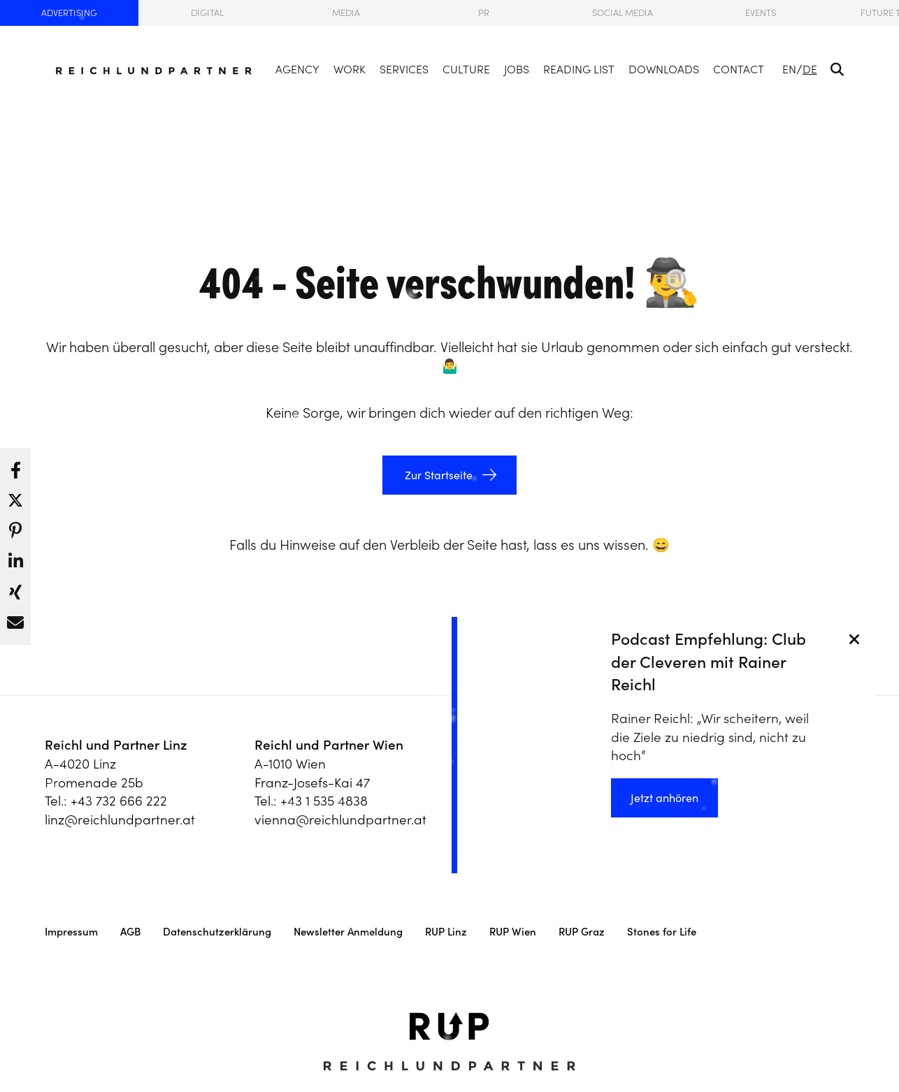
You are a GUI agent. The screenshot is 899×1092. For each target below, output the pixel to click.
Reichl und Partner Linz (116, 744)
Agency (297, 69)
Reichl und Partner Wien (328, 744)
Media (346, 13)
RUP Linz (446, 931)
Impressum (71, 931)
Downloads (663, 69)
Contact (738, 69)
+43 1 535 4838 (324, 800)
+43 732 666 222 (119, 800)
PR (483, 13)
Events (760, 13)
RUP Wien (512, 931)
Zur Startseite (437, 475)
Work (349, 69)
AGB (130, 931)
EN (789, 69)
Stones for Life (661, 931)
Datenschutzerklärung (217, 931)
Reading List (578, 69)
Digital (207, 13)
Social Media (622, 13)
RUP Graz (582, 931)
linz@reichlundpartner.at (120, 819)
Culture (466, 69)
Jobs (516, 69)
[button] (15, 467)
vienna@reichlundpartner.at (340, 819)
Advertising (69, 13)
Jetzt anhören (664, 798)
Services (404, 69)
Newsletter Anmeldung (348, 931)
